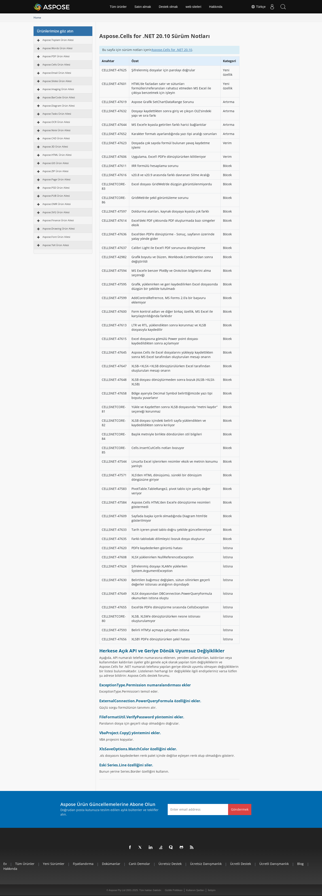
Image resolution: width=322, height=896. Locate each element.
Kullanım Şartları (195, 890)
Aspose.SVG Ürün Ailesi (56, 212)
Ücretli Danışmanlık (274, 864)
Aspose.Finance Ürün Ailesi (58, 220)
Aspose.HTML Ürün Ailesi (57, 154)
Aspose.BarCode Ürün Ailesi (58, 97)
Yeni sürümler (53, 864)
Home (37, 17)
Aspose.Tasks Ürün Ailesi (56, 113)
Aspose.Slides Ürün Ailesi (57, 81)
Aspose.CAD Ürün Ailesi (56, 138)
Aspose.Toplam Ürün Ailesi (58, 40)
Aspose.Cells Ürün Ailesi (56, 64)
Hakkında (215, 6)
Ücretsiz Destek (170, 864)
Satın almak (142, 6)
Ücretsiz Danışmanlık (206, 864)
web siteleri (193, 6)
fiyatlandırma (83, 864)
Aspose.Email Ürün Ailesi (56, 72)
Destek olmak (168, 6)
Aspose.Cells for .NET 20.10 (171, 50)
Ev (5, 864)
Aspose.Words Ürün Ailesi (57, 48)
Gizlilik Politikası (173, 890)
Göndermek (239, 809)
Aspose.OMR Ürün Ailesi (56, 204)
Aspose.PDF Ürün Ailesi (56, 56)
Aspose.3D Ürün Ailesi (55, 146)
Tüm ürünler (118, 6)
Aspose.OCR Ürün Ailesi (56, 122)
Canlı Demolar (139, 864)
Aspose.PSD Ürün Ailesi (56, 187)
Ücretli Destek (240, 864)
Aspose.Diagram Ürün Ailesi (58, 105)
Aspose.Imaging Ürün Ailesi (58, 89)
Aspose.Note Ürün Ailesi (56, 130)
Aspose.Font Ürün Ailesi (56, 236)
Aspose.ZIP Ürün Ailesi (55, 171)
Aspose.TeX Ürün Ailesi (55, 245)
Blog (300, 864)
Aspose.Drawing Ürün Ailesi (58, 228)
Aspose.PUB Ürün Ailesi (56, 195)
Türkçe (258, 7)
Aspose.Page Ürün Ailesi (56, 179)
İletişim (211, 890)
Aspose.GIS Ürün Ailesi (55, 163)
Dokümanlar (111, 864)
